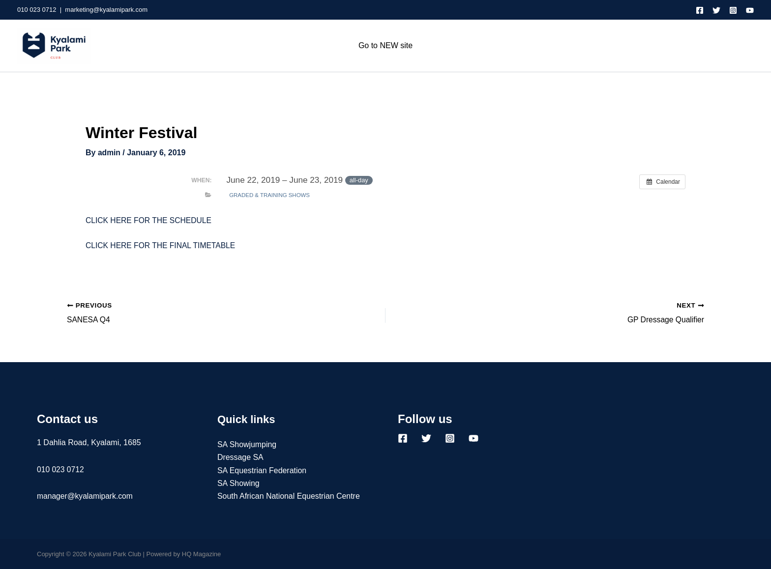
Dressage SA (240, 458)
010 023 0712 (37, 9)
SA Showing (238, 484)
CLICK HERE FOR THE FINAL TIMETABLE (162, 245)
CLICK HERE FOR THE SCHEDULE (150, 220)
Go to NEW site (385, 45)
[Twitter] (716, 10)
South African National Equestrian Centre (289, 496)
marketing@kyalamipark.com (106, 9)
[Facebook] (700, 10)
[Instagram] (733, 10)
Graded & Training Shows (269, 195)
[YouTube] (750, 10)
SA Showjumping (247, 444)
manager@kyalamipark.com (86, 496)
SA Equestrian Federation (262, 470)
